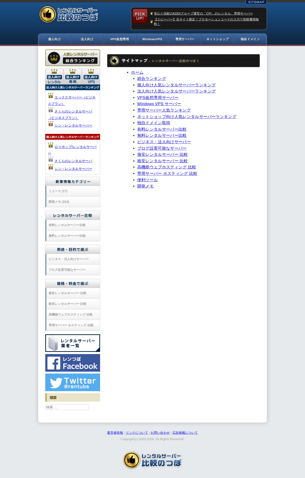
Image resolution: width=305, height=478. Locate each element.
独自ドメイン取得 (153, 123)
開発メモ (145, 187)
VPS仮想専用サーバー (157, 98)
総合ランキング (151, 79)
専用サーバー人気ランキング (164, 111)
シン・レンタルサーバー (73, 126)
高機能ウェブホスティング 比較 (166, 168)
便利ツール (147, 180)
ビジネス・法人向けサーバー (164, 142)
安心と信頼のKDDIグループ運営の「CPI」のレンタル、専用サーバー (203, 13)
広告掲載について (185, 433)
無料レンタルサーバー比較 (162, 136)
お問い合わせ (160, 433)
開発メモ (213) (59, 202)
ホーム (137, 73)
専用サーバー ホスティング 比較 (167, 174)
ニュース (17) (58, 191)
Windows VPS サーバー (159, 104)
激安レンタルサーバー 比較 (162, 155)
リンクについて (137, 433)
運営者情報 (115, 433)
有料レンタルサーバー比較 (162, 130)
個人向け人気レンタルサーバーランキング (176, 85)
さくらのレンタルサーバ (73, 161)
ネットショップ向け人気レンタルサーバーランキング (186, 117)
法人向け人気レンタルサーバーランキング (176, 92)
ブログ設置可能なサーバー (162, 149)
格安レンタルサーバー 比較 (162, 161)
